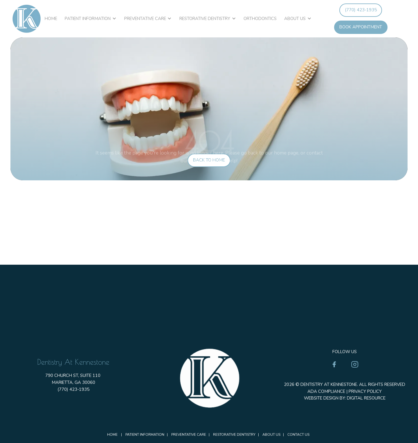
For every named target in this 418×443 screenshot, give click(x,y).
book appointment (360, 27)
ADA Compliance (326, 391)
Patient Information (88, 18)
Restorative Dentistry (204, 18)
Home (51, 18)
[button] (90, 18)
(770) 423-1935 (361, 10)
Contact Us (298, 434)
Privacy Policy (365, 391)
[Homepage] (209, 378)
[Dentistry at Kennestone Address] (209, 267)
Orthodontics (260, 18)
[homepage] (26, 19)
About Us (295, 18)
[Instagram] (355, 364)
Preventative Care (145, 18)
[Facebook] (334, 364)
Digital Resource (366, 398)
